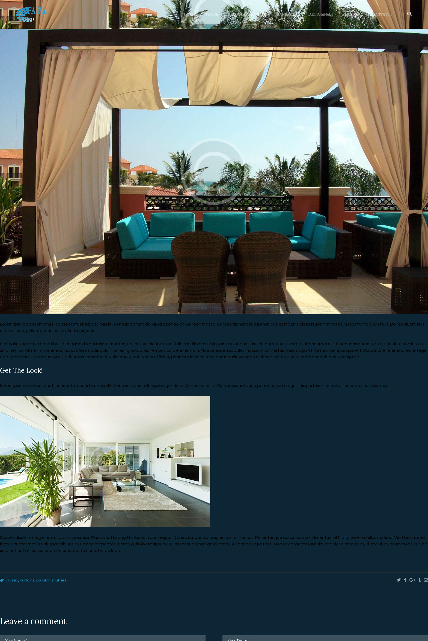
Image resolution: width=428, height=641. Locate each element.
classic (12, 580)
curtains (29, 580)
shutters (65, 580)
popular (47, 580)
